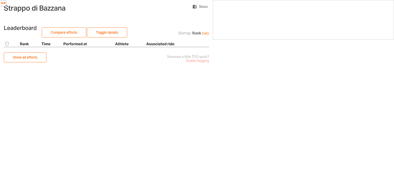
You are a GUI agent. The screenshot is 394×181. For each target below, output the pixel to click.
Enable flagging (197, 61)
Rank (196, 33)
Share (203, 7)
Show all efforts (25, 57)
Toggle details (107, 32)
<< (3, 3)
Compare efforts (64, 32)
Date (205, 33)
